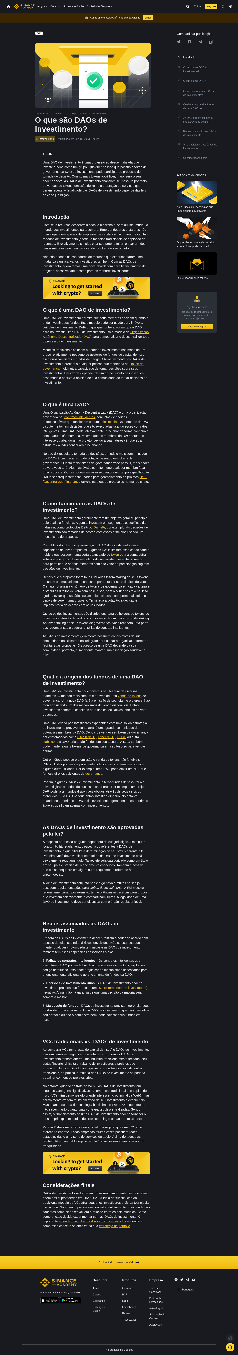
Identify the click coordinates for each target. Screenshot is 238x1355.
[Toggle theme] (230, 6)
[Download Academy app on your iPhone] (49, 1300)
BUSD (121, 737)
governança (93, 773)
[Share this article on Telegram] (200, 42)
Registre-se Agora (197, 326)
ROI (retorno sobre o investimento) (122, 988)
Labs (125, 1300)
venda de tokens (130, 696)
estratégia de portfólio (114, 1226)
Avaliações (155, 1324)
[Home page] (24, 6)
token (115, 554)
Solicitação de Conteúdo (157, 1316)
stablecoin (50, 741)
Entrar (197, 6)
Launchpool (129, 1307)
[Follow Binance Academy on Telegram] (187, 1279)
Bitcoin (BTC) (86, 737)
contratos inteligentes (79, 417)
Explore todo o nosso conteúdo (119, 1262)
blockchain (109, 422)
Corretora (127, 1288)
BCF (124, 1294)
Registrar (211, 6)
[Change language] (223, 6)
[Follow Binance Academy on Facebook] (176, 1279)
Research (127, 1313)
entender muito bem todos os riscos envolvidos (92, 1221)
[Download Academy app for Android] (70, 1300)
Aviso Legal (155, 1308)
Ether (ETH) (107, 737)
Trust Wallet (129, 1319)
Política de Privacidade (156, 1300)
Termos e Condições (155, 1290)
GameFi (99, 527)
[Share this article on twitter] (179, 42)
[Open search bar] (187, 6)
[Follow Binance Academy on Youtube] (193, 1280)
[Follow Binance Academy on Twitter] (181, 1279)
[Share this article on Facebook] (189, 42)
